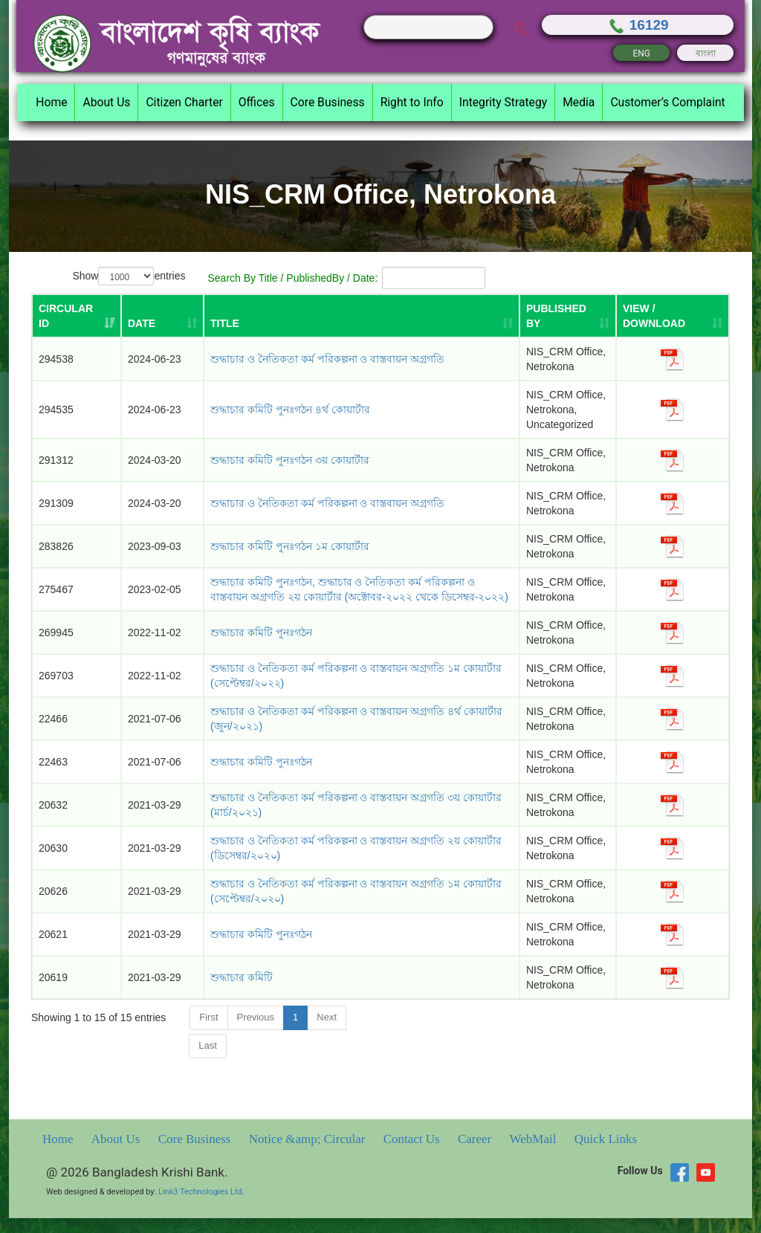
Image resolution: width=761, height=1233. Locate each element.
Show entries (128, 276)
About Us (117, 1139)
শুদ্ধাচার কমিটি (241, 977)
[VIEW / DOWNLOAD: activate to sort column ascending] (672, 315)
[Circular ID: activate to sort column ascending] (76, 315)
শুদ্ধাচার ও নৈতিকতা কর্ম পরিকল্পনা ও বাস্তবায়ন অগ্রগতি (327, 359)
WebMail (535, 1139)
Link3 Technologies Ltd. (201, 1192)
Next (327, 1017)
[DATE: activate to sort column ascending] (162, 315)
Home (59, 1139)
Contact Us (413, 1139)
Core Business (196, 1139)
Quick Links (606, 1139)
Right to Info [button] (412, 102)
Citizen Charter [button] (184, 102)
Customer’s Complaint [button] (667, 102)
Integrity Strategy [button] (503, 102)
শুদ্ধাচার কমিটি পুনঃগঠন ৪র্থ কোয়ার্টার (290, 409)
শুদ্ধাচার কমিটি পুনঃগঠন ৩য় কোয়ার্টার (289, 460)
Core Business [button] (328, 102)
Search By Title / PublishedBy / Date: (346, 278)
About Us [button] (106, 102)
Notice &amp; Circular (309, 1139)
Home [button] (51, 102)
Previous (256, 1017)
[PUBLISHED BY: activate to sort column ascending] (567, 315)
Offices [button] (257, 102)
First (208, 1017)
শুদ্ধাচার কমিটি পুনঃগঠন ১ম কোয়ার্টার (289, 546)
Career (476, 1139)
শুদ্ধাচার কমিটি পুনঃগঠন (261, 632)
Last (207, 1045)
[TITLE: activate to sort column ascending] (361, 315)
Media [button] (579, 102)
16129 (638, 25)
